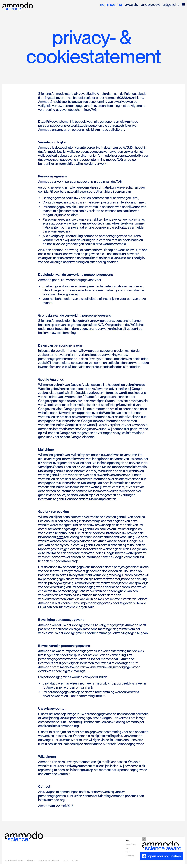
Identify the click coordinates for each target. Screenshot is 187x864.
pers (127, 852)
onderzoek (150, 4)
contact (75, 860)
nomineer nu (111, 4)
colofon (65, 860)
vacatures (130, 856)
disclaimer (31, 860)
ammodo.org (131, 844)
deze (60, 537)
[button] (183, 4)
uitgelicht (171, 4)
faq (127, 848)
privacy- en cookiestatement (49, 860)
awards (131, 4)
